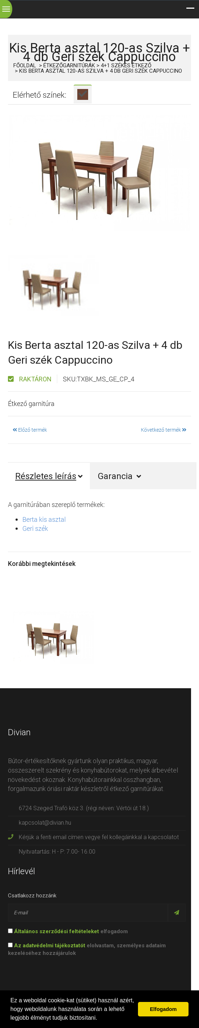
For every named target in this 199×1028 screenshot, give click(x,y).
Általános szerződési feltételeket (56, 931)
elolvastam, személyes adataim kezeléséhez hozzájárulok (87, 949)
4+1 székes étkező (126, 65)
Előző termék (30, 429)
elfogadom (68, 931)
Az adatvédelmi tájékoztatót (49, 945)
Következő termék (163, 429)
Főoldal (24, 65)
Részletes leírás (49, 476)
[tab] (83, 94)
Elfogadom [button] (163, 1009)
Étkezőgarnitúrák (69, 65)
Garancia (119, 476)
